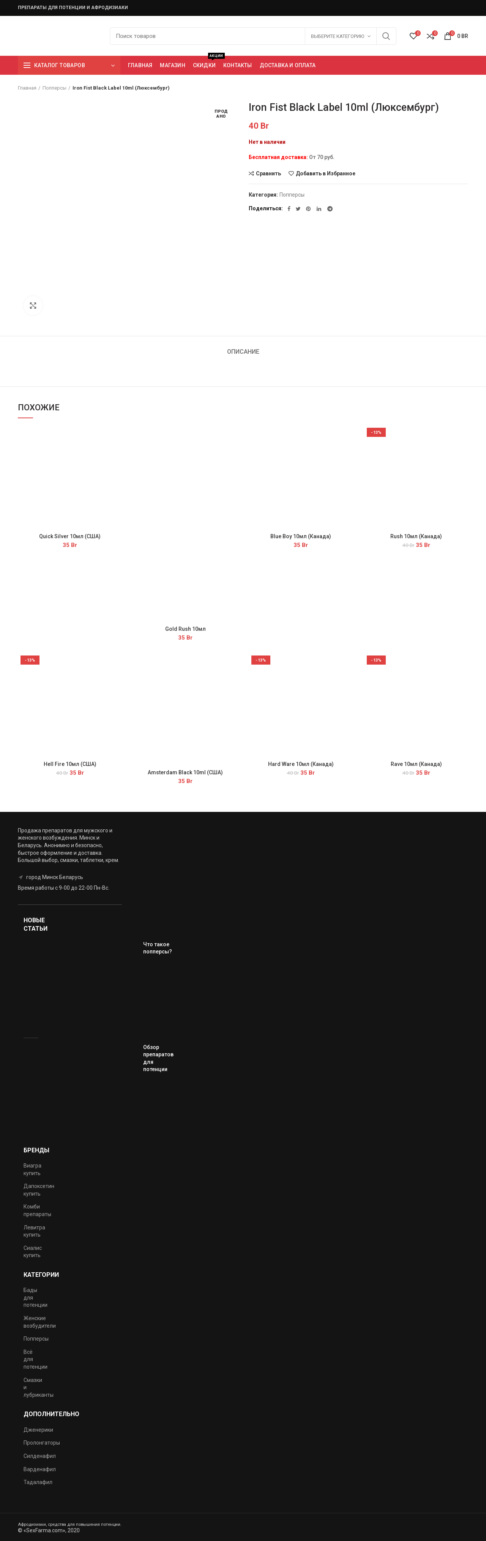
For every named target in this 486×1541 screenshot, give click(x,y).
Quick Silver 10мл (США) (70, 536)
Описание (243, 351)
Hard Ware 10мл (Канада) (301, 764)
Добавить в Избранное (325, 173)
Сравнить (268, 173)
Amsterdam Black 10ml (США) (185, 772)
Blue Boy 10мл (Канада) (300, 536)
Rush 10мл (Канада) (416, 536)
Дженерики (38, 1430)
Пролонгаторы (42, 1443)
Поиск (386, 36)
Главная (27, 88)
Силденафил (40, 1456)
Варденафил (40, 1469)
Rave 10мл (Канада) (416, 764)
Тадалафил (38, 1482)
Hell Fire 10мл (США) (70, 764)
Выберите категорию (337, 36)
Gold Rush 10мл (185, 629)
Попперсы (54, 88)
